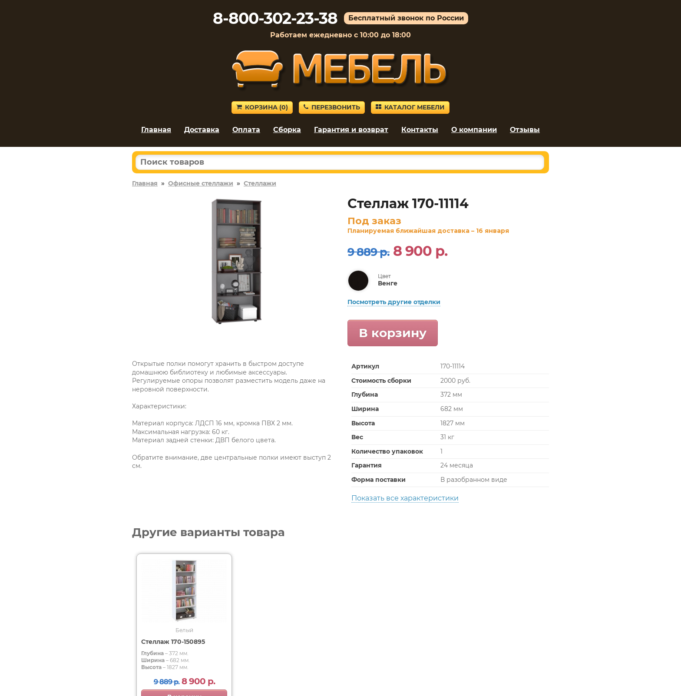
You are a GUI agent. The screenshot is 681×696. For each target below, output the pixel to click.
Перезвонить (332, 107)
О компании (474, 130)
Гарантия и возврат (351, 130)
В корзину (392, 332)
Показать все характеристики (405, 498)
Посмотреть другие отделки (393, 302)
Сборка (287, 130)
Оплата (246, 130)
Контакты (419, 130)
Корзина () (262, 107)
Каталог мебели (410, 107)
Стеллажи (260, 183)
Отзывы (525, 130)
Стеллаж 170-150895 (173, 642)
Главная (156, 130)
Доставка (201, 130)
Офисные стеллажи (200, 183)
